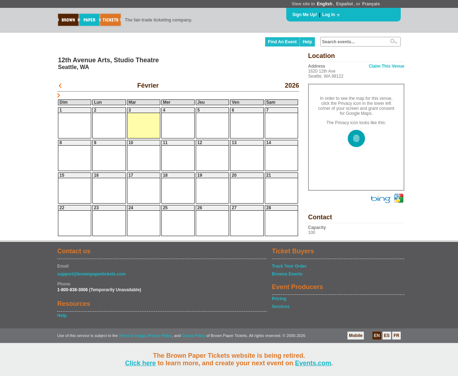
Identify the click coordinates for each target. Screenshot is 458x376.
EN (377, 335)
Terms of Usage (132, 336)
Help (307, 41)
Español (344, 3)
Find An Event (282, 41)
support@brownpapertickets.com (91, 274)
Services (280, 306)
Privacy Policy (160, 336)
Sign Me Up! (304, 14)
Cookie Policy (193, 336)
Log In (328, 14)
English (324, 3)
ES (387, 335)
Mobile (355, 335)
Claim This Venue (386, 66)
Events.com (313, 363)
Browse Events (287, 274)
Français (371, 3)
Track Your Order (289, 266)
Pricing (279, 298)
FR (396, 335)
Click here (140, 363)
